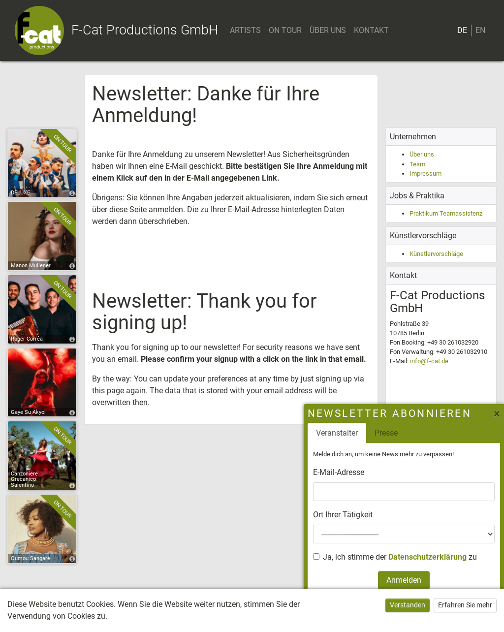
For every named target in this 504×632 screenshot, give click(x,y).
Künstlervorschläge (436, 253)
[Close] (495, 414)
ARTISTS (245, 30)
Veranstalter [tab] (337, 433)
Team (417, 164)
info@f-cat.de (429, 361)
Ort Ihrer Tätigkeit (343, 514)
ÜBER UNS (328, 30)
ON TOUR (285, 30)
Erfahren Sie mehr (465, 605)
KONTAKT (371, 30)
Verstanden (407, 605)
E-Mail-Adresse (338, 472)
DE (462, 30)
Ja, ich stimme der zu (400, 557)
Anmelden (403, 580)
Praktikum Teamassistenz (446, 213)
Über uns (422, 154)
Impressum (425, 173)
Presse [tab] (386, 433)
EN (480, 30)
